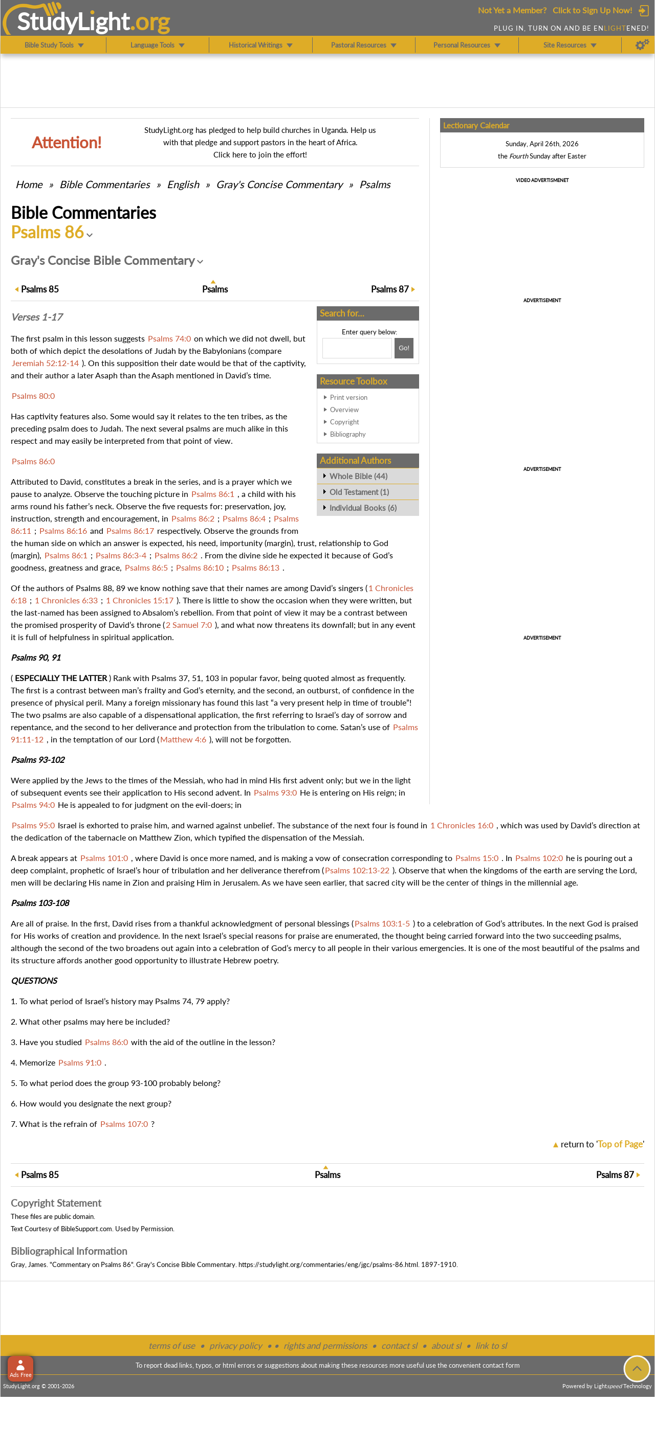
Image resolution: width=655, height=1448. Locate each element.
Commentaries (104, 184)
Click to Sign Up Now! (592, 10)
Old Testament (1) (359, 491)
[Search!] (404, 348)
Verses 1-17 (36, 317)
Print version (348, 397)
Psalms (374, 184)
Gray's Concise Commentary (279, 184)
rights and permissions (325, 1345)
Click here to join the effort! (260, 154)
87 (390, 289)
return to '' (602, 1144)
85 (40, 289)
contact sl (399, 1345)
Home (28, 184)
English (183, 184)
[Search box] (357, 348)
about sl (446, 1345)
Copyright (344, 422)
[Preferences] (642, 45)
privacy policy (235, 1345)
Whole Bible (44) (358, 476)
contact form (501, 1365)
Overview (344, 409)
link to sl (491, 1345)
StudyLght (73, 21)
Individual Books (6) (363, 507)
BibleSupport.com (86, 1229)
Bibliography (348, 434)
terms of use (171, 1345)
